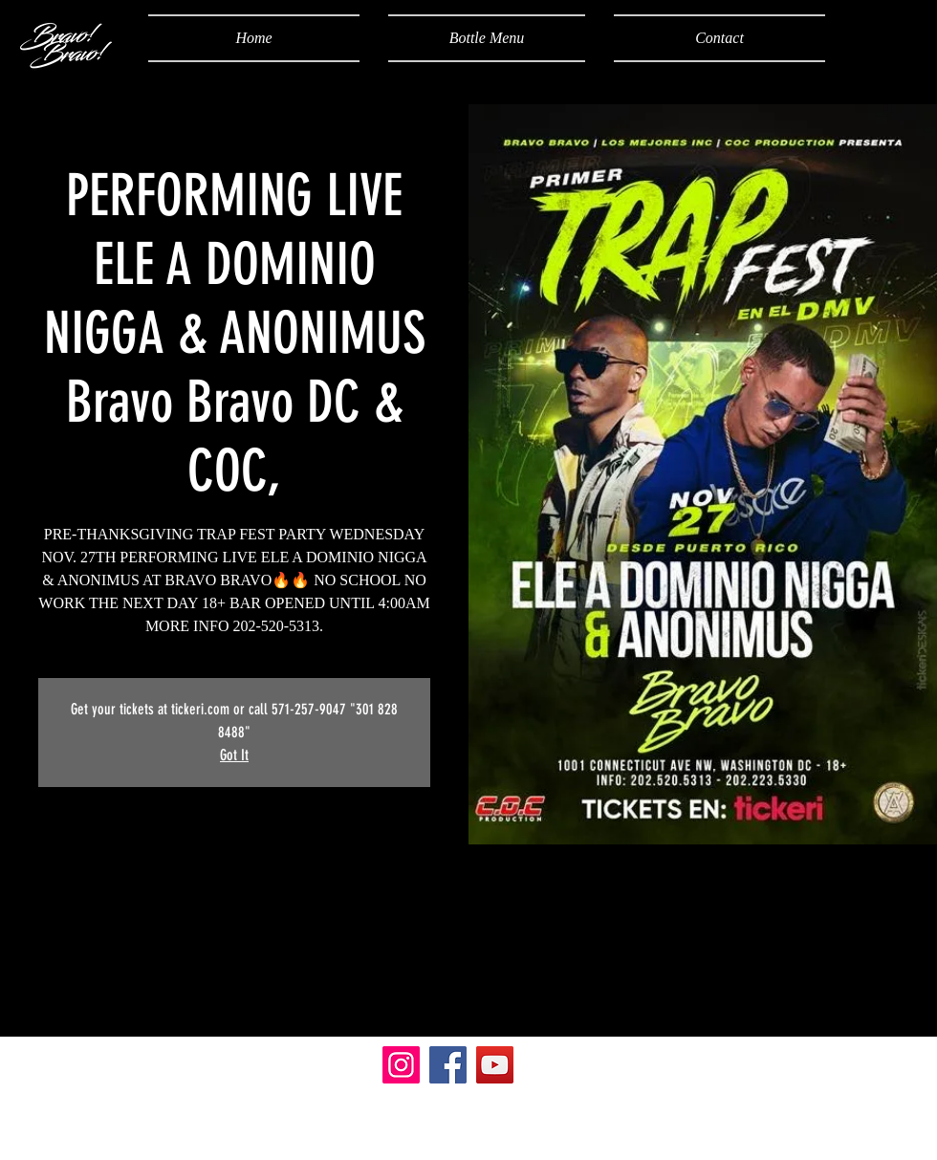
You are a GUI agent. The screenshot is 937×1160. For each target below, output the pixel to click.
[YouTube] (494, 1064)
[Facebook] (448, 1064)
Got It (234, 755)
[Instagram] (401, 1064)
